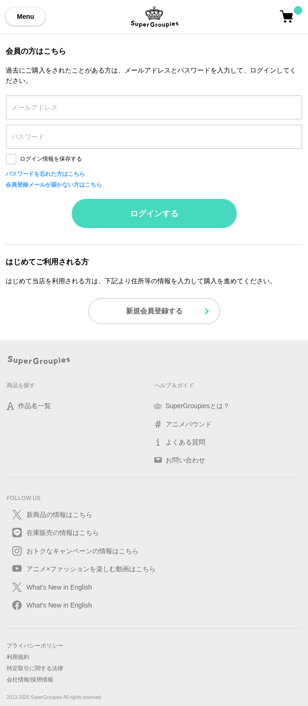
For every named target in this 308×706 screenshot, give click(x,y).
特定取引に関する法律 (35, 668)
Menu (25, 16)
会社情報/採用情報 (30, 679)
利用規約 (18, 657)
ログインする (154, 213)
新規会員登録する (154, 311)
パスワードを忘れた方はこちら (45, 174)
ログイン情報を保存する (51, 159)
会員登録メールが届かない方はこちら (54, 184)
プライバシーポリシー (35, 645)
